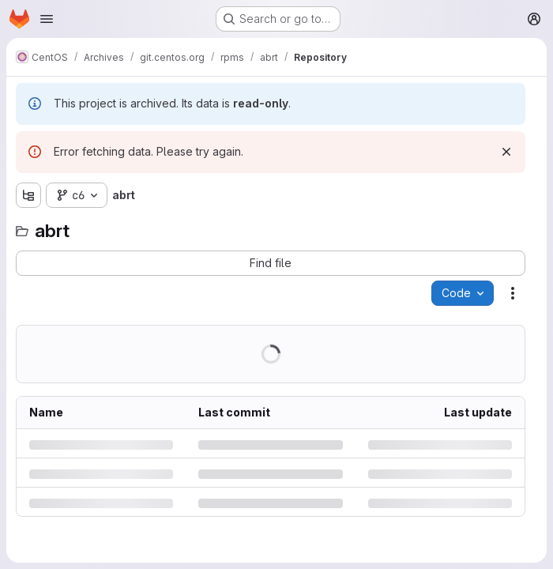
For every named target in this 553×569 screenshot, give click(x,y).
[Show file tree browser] (28, 195)
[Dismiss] (506, 151)
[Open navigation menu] (46, 19)
